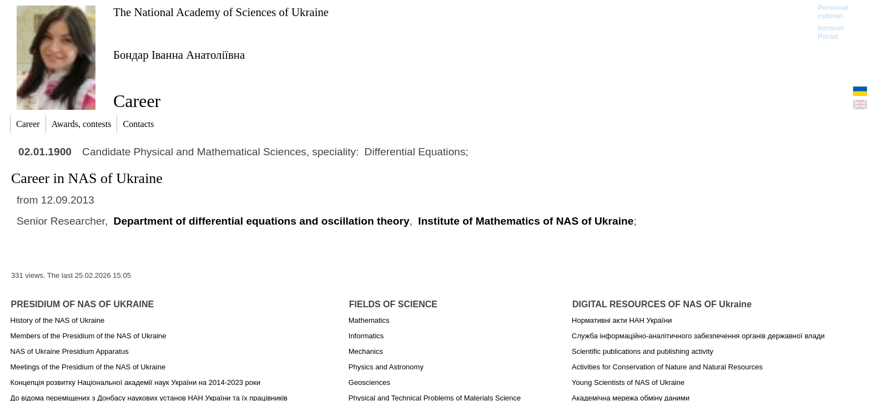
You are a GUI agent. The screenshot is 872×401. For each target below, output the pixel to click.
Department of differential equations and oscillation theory (262, 221)
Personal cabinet (833, 11)
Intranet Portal (831, 32)
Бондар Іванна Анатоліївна (179, 54)
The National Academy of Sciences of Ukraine (221, 12)
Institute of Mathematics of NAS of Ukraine (525, 221)
